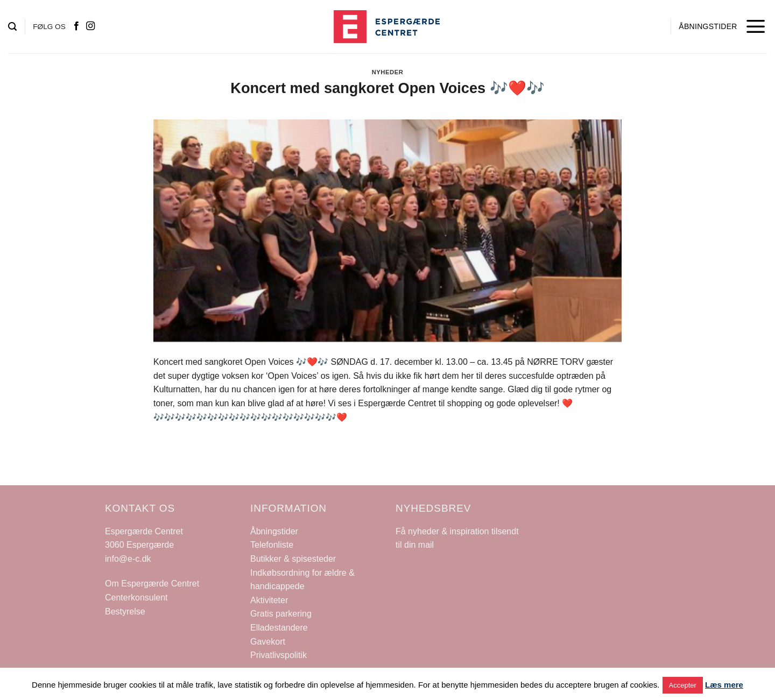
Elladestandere (279, 627)
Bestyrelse (125, 611)
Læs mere (724, 684)
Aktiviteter (269, 600)
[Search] (12, 26)
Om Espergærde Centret (152, 583)
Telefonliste (271, 544)
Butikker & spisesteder (293, 558)
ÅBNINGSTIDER (708, 26)
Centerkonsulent (136, 597)
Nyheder (388, 72)
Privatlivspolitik (278, 655)
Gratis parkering (281, 613)
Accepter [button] (682, 685)
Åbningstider (274, 531)
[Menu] (756, 26)
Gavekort (267, 641)
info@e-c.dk (128, 558)
